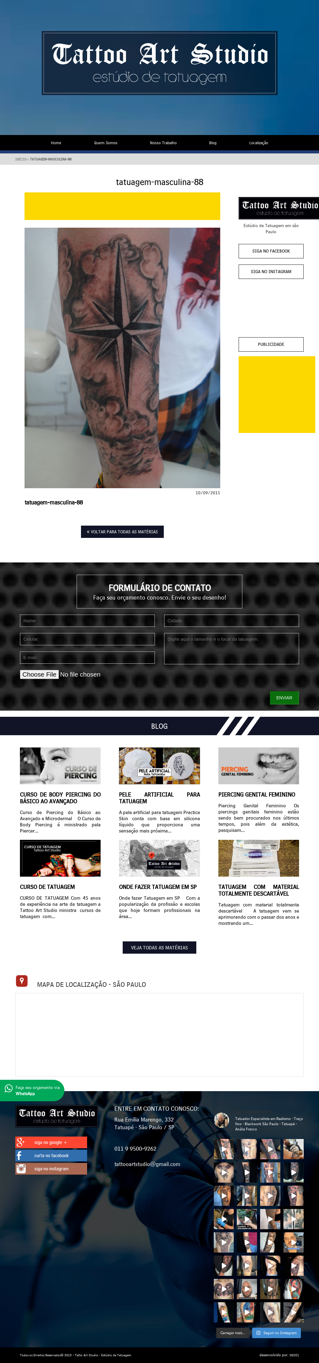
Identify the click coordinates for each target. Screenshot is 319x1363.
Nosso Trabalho (163, 142)
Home (56, 142)
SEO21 (294, 1355)
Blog (213, 142)
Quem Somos (105, 142)
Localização (258, 142)
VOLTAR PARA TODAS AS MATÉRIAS (122, 532)
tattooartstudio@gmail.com (147, 1163)
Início (20, 159)
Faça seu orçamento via (32, 1090)
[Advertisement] (122, 206)
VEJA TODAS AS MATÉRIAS (159, 947)
